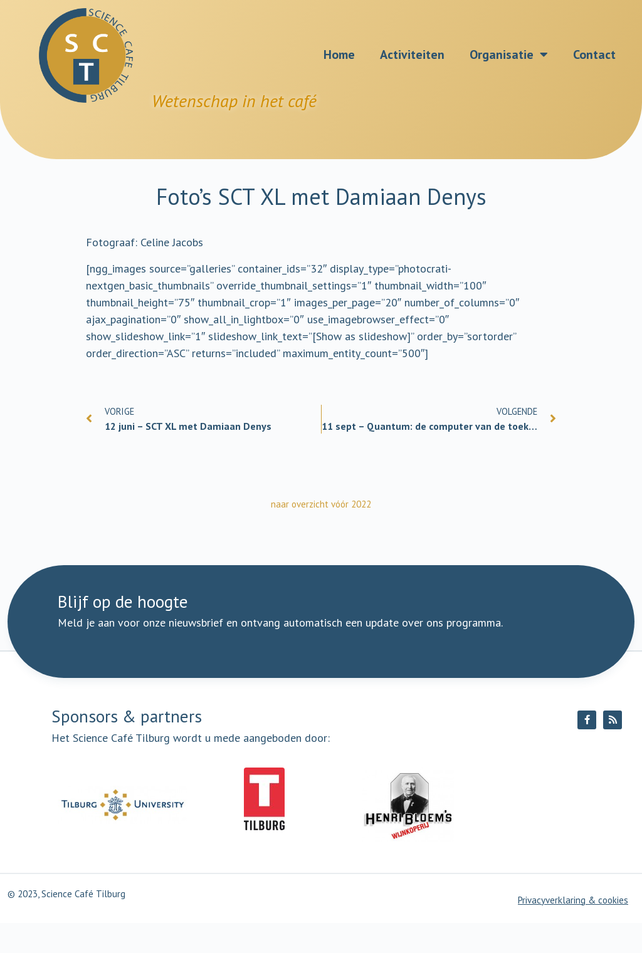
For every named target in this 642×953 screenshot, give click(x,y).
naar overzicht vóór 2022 (321, 504)
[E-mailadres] (261, 651)
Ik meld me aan (382, 651)
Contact (594, 54)
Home (339, 54)
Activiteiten (412, 54)
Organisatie (509, 54)
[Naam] (124, 651)
